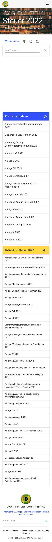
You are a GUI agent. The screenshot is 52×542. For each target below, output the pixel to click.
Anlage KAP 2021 (13, 471)
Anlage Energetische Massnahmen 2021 (23, 291)
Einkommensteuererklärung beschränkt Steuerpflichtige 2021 (23, 326)
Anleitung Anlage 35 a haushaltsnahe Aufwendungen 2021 (22, 395)
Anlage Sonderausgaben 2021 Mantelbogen (25, 367)
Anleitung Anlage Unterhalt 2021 (20, 361)
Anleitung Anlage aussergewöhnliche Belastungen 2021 (22, 479)
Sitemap (26, 533)
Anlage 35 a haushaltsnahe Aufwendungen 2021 (24, 345)
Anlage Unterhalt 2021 (15, 437)
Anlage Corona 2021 (14, 297)
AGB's (5, 531)
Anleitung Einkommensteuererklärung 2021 (25, 267)
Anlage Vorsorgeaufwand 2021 (19, 304)
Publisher (36, 531)
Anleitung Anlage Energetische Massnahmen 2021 (25, 275)
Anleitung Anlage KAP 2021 (17, 403)
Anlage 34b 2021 (13, 311)
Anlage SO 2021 (12, 318)
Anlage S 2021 (11, 451)
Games (30, 514)
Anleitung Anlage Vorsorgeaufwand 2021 (24, 431)
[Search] (22, 50)
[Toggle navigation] (47, 3)
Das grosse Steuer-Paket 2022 (19, 458)
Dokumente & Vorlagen (31, 512)
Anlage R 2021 (11, 424)
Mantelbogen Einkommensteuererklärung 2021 (24, 259)
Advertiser (26, 531)
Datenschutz (15, 531)
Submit (45, 531)
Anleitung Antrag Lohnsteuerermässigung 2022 (24, 376)
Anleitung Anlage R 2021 (16, 417)
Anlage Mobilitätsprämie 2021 (19, 284)
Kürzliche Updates (16, 116)
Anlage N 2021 (12, 410)
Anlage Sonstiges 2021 (15, 444)
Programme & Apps (11, 512)
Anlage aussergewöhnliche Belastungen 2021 (23, 336)
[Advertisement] (26, 84)
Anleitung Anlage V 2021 (16, 464)
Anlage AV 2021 (12, 354)
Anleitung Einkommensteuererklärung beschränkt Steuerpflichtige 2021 (22, 385)
